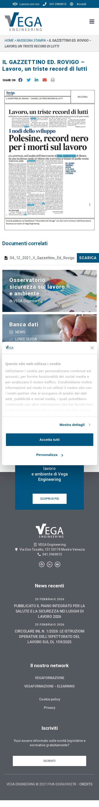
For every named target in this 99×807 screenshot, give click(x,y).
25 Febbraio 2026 (49, 599)
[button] (9, 80)
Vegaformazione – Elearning (49, 686)
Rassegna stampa (31, 40)
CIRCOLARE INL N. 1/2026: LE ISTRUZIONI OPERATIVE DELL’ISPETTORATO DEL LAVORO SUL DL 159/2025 (49, 636)
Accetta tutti (49, 440)
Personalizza (49, 455)
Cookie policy (49, 699)
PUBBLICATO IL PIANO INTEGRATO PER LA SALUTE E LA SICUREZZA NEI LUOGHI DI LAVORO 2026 (49, 611)
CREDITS (85, 784)
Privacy (49, 708)
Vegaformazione (49, 678)
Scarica (88, 258)
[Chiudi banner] (92, 347)
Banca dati (23, 324)
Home (9, 40)
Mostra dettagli (72, 425)
